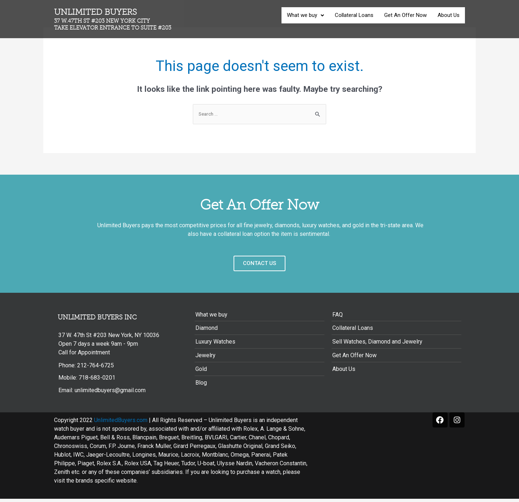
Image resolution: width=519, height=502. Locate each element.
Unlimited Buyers (118, 19)
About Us (449, 15)
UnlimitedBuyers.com (120, 423)
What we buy (305, 15)
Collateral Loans (354, 15)
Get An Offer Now (405, 15)
